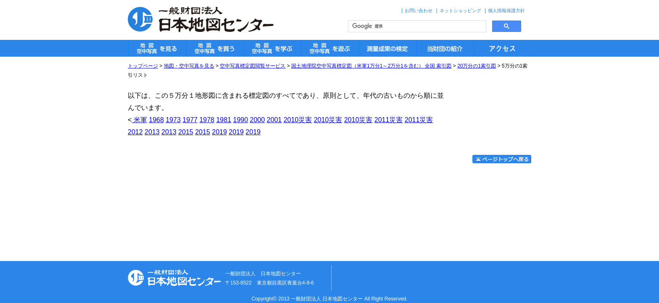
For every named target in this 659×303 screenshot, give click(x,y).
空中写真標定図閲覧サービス (252, 66)
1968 (156, 119)
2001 (274, 119)
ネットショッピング (460, 10)
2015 (185, 132)
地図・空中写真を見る (189, 66)
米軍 (139, 119)
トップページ (143, 66)
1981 (223, 119)
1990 (240, 119)
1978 (206, 119)
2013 (152, 132)
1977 (190, 119)
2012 (135, 132)
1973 (173, 119)
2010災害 (298, 119)
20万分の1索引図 (476, 66)
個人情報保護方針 (506, 10)
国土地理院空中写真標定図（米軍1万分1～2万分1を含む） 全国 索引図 (371, 66)
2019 (219, 132)
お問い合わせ (418, 10)
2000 (257, 119)
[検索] (416, 26)
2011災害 (388, 119)
